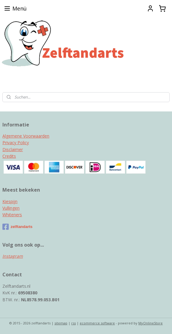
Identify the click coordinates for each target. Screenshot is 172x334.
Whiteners (12, 214)
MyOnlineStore (150, 323)
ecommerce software (97, 323)
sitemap (60, 323)
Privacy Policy (15, 142)
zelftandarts (17, 226)
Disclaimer (12, 149)
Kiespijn (9, 201)
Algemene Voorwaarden (25, 136)
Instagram (12, 256)
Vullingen (11, 208)
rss (73, 323)
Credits (9, 156)
